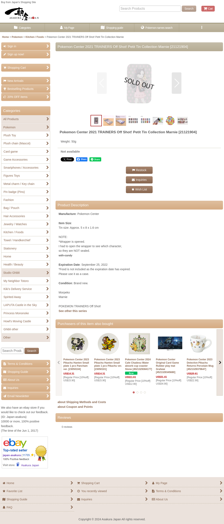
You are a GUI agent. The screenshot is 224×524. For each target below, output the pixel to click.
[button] (201, 28)
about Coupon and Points (75, 406)
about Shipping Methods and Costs (82, 402)
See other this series (73, 311)
